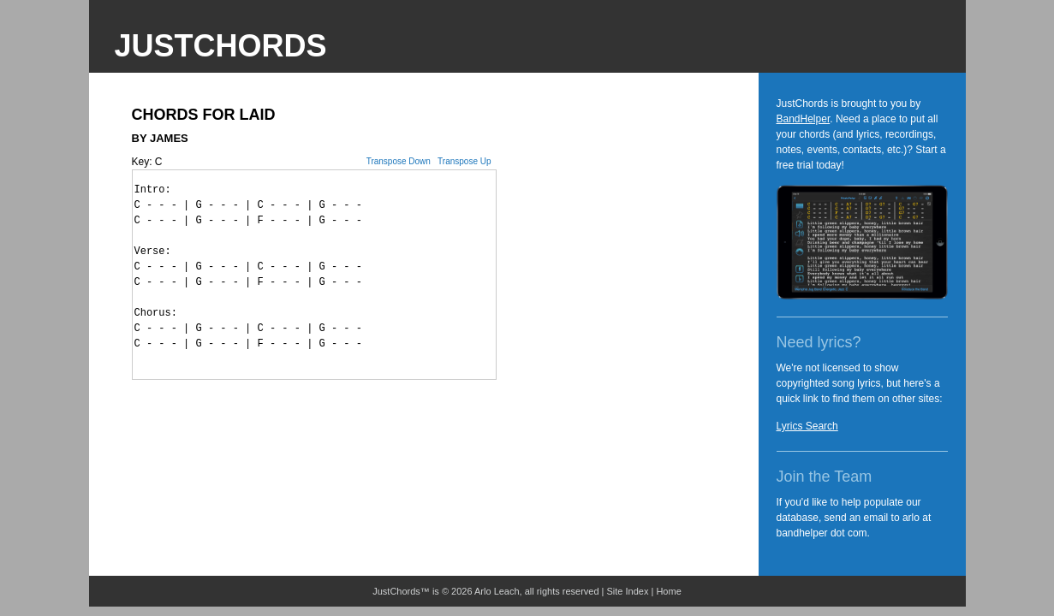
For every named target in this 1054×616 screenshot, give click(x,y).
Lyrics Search (807, 426)
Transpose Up (464, 161)
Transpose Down (398, 161)
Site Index (628, 591)
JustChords (221, 45)
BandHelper (804, 119)
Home (668, 591)
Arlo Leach (497, 591)
